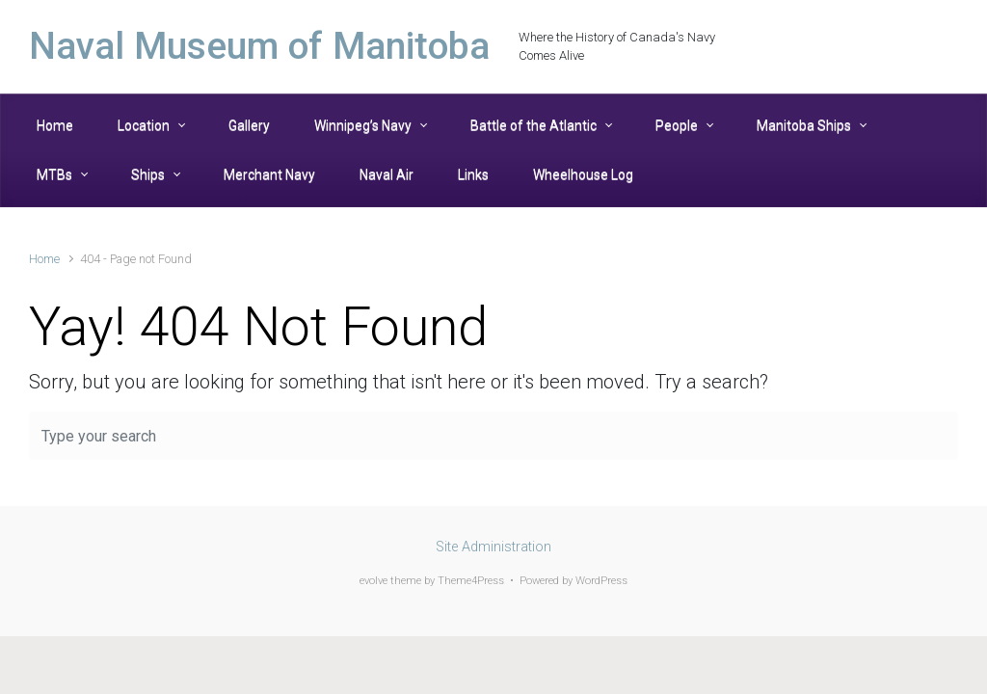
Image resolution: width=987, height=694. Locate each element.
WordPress (601, 580)
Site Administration (493, 547)
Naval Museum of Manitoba (259, 46)
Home (44, 259)
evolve (373, 580)
